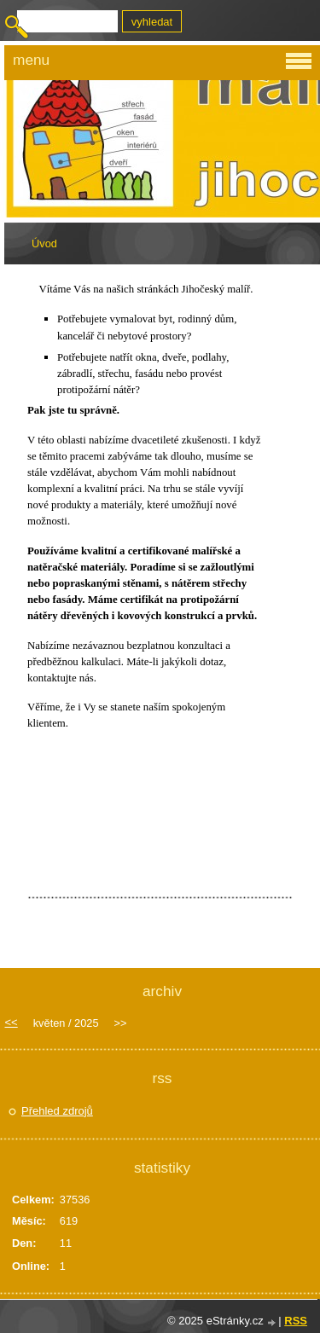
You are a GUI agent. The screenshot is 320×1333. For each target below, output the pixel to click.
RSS (295, 1320)
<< (11, 1022)
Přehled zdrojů (57, 1110)
